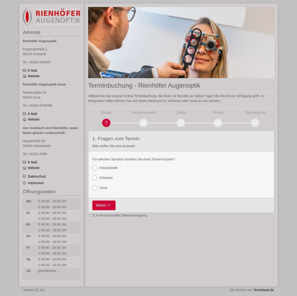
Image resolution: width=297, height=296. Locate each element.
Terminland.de (263, 290)
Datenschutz (37, 176)
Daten (181, 113)
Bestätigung (255, 113)
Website (33, 76)
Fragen (107, 113)
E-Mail (32, 70)
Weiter (101, 205)
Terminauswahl (144, 113)
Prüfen (218, 113)
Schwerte (102, 177)
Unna (99, 187)
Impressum (36, 183)
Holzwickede (105, 168)
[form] (181, 172)
